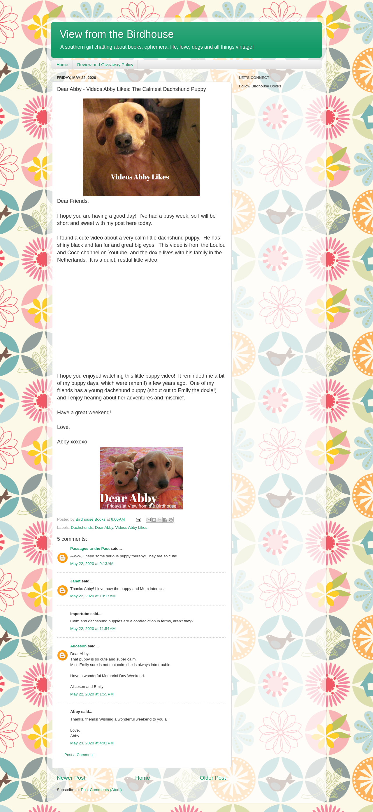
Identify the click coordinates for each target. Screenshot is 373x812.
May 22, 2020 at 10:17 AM (93, 596)
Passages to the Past (90, 548)
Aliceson (78, 646)
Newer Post (71, 778)
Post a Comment (79, 755)
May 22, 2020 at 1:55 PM (92, 694)
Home (62, 64)
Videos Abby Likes (131, 527)
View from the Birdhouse (117, 34)
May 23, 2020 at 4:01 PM (92, 743)
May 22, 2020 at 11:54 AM (93, 628)
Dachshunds (82, 527)
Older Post (213, 778)
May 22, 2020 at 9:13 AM (91, 563)
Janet (75, 581)
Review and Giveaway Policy (105, 64)
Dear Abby (104, 527)
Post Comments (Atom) (101, 790)
